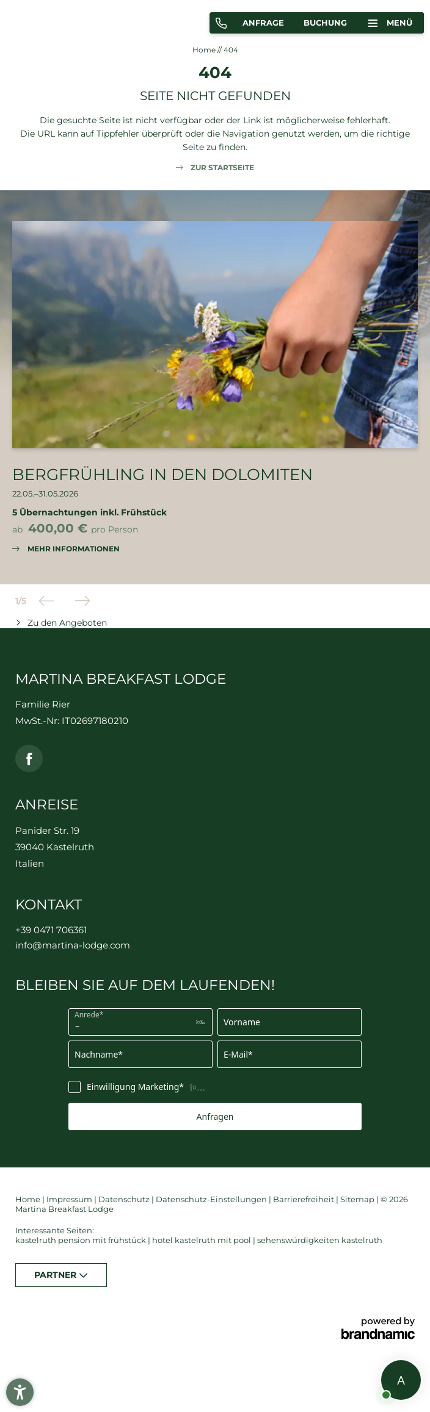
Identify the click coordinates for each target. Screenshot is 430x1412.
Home (204, 49)
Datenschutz (124, 1199)
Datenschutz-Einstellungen (212, 1199)
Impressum (70, 1199)
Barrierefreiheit (304, 1199)
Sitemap (358, 1199)
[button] (20, 1392)
